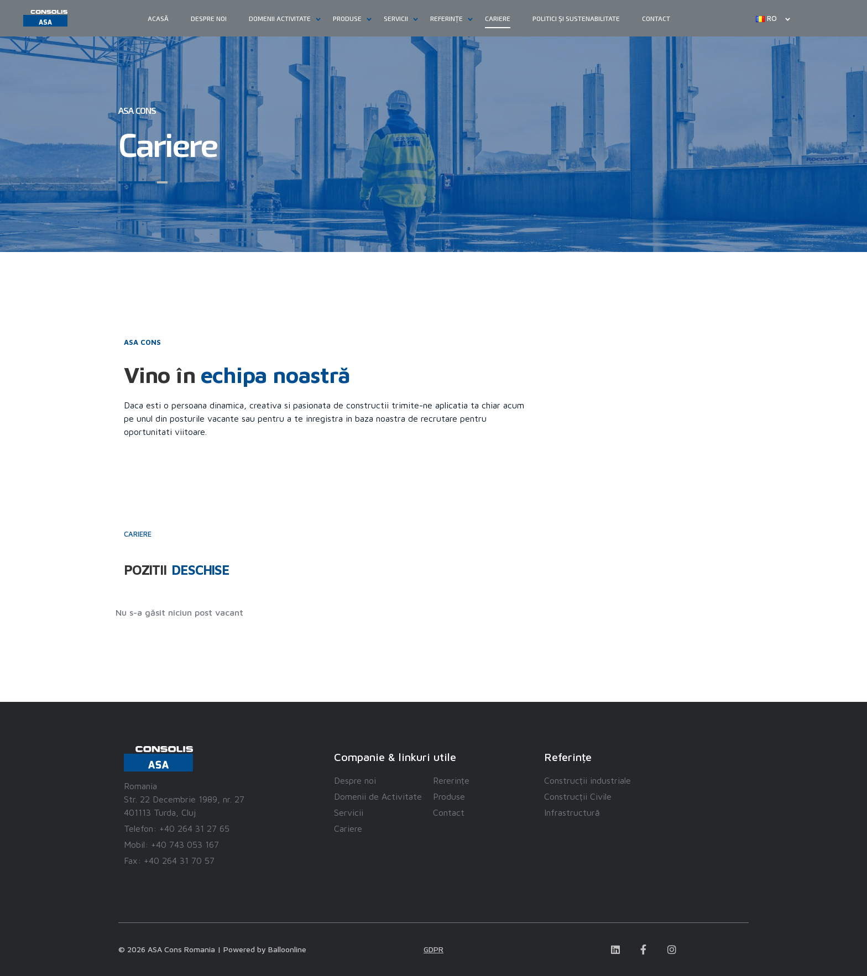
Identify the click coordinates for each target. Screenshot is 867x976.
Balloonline (287, 949)
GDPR (433, 949)
